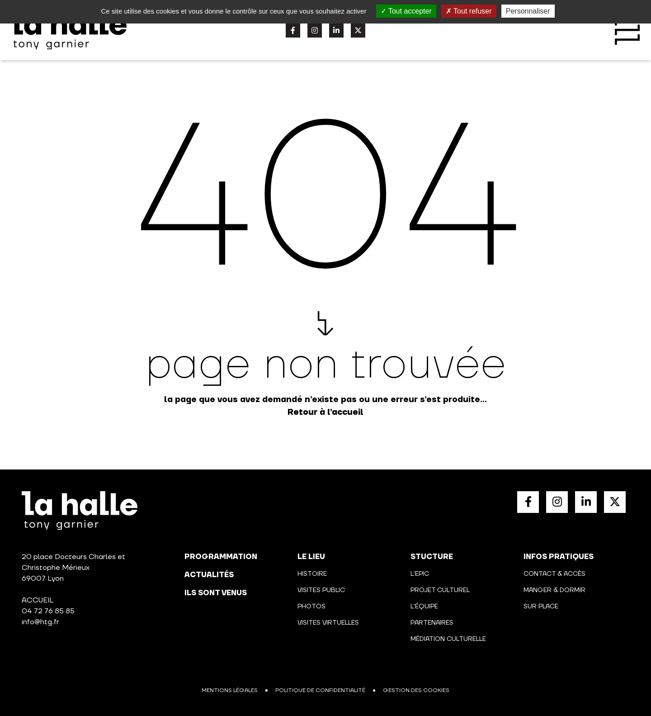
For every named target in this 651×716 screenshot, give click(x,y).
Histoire (312, 574)
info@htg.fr (40, 621)
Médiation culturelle (448, 639)
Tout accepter (406, 11)
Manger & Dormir (554, 590)
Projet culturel (440, 590)
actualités (209, 574)
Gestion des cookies (416, 690)
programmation (220, 556)
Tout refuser (469, 11)
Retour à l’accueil (325, 412)
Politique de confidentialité (320, 690)
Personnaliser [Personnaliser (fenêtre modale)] (528, 11)
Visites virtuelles (328, 623)
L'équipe (424, 606)
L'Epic (419, 574)
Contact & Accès (554, 574)
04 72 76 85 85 (48, 611)
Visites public (321, 590)
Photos (311, 606)
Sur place (541, 606)
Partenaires (431, 623)
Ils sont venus (215, 592)
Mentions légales (230, 690)
